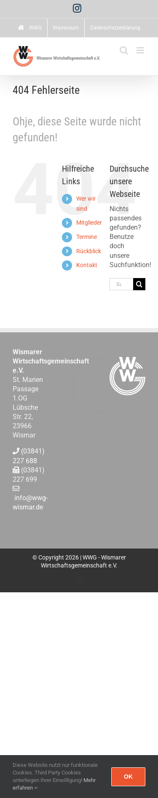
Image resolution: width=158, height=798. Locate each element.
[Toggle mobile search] (124, 50)
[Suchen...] (121, 284)
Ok (128, 776)
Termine (86, 236)
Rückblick (88, 251)
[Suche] (139, 284)
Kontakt (86, 265)
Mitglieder (89, 222)
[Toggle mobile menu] (141, 50)
